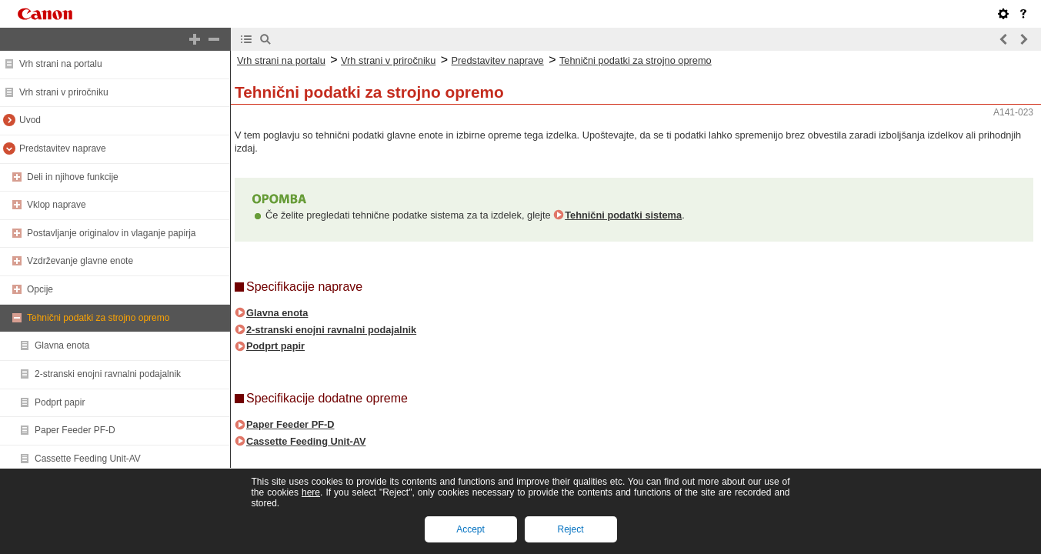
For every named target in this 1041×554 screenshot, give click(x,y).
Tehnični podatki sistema (623, 215)
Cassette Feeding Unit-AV (88, 458)
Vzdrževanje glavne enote (80, 260)
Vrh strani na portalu (60, 63)
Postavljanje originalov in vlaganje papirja (111, 233)
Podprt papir (60, 402)
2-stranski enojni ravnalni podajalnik (108, 374)
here (311, 492)
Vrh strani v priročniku (63, 92)
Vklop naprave (56, 204)
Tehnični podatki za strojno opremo (98, 317)
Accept (470, 529)
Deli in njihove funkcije (72, 177)
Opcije (40, 289)
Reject (570, 529)
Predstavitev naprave (62, 148)
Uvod (30, 120)
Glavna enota (62, 345)
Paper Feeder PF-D (75, 430)
